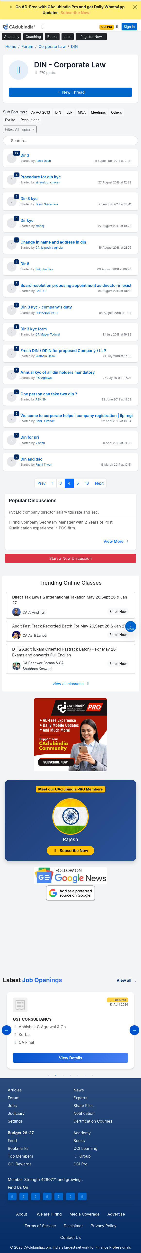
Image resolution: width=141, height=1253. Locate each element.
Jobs (67, 37)
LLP (69, 112)
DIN (58, 112)
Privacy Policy (103, 1225)
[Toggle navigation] (42, 26)
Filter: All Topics (18, 129)
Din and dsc (31, 459)
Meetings (98, 112)
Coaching (33, 37)
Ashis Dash (43, 161)
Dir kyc (27, 220)
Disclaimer (73, 1225)
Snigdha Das (44, 269)
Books (52, 37)
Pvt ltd (10, 120)
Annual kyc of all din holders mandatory (57, 372)
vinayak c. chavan (47, 182)
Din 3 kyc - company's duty (46, 307)
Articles (15, 1090)
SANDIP (40, 291)
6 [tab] (85, 1075)
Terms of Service (40, 1225)
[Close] (135, 7)
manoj (39, 226)
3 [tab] (63, 1075)
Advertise (116, 1214)
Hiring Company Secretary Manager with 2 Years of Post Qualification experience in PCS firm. (61, 525)
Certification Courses (92, 1121)
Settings (15, 1121)
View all (127, 980)
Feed (12, 1140)
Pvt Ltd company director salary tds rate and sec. (54, 512)
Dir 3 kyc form (33, 329)
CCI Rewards (19, 1164)
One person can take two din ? (48, 393)
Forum (13, 1097)
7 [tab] (92, 1075)
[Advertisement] (70, 940)
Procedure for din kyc (40, 176)
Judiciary (16, 1113)
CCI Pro (80, 1164)
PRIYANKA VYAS (46, 313)
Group (82, 1156)
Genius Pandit (44, 421)
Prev (41, 483)
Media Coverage (85, 1214)
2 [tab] (55, 1075)
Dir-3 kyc (29, 198)
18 (87, 483)
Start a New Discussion (70, 558)
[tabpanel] (70, 1030)
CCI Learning (85, 1148)
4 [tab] (70, 1075)
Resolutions (30, 120)
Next (99, 483)
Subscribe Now (70, 850)
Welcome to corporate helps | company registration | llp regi (76, 415)
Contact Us (70, 1237)
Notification (84, 1113)
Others (116, 112)
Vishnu (40, 443)
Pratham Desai (45, 356)
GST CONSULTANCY (32, 1019)
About (21, 1214)
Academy (11, 37)
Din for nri (29, 437)
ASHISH (40, 399)
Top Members (20, 1156)
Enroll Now (118, 611)
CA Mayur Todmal (47, 334)
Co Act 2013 (40, 112)
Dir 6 (24, 263)
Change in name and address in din (53, 242)
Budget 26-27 (21, 1132)
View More (116, 541)
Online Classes (70, 583)
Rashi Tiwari (43, 464)
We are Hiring (49, 1214)
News (78, 1090)
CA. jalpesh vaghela (49, 247)
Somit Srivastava (47, 204)
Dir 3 (24, 155)
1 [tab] (48, 1075)
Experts (80, 1097)
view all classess (71, 683)
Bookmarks (18, 1148)
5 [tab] (77, 1075)
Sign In (129, 27)
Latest (32, 980)
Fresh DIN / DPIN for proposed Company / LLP (63, 350)
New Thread (70, 92)
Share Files (83, 1105)
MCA (82, 112)
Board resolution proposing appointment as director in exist (76, 285)
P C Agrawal (44, 378)
